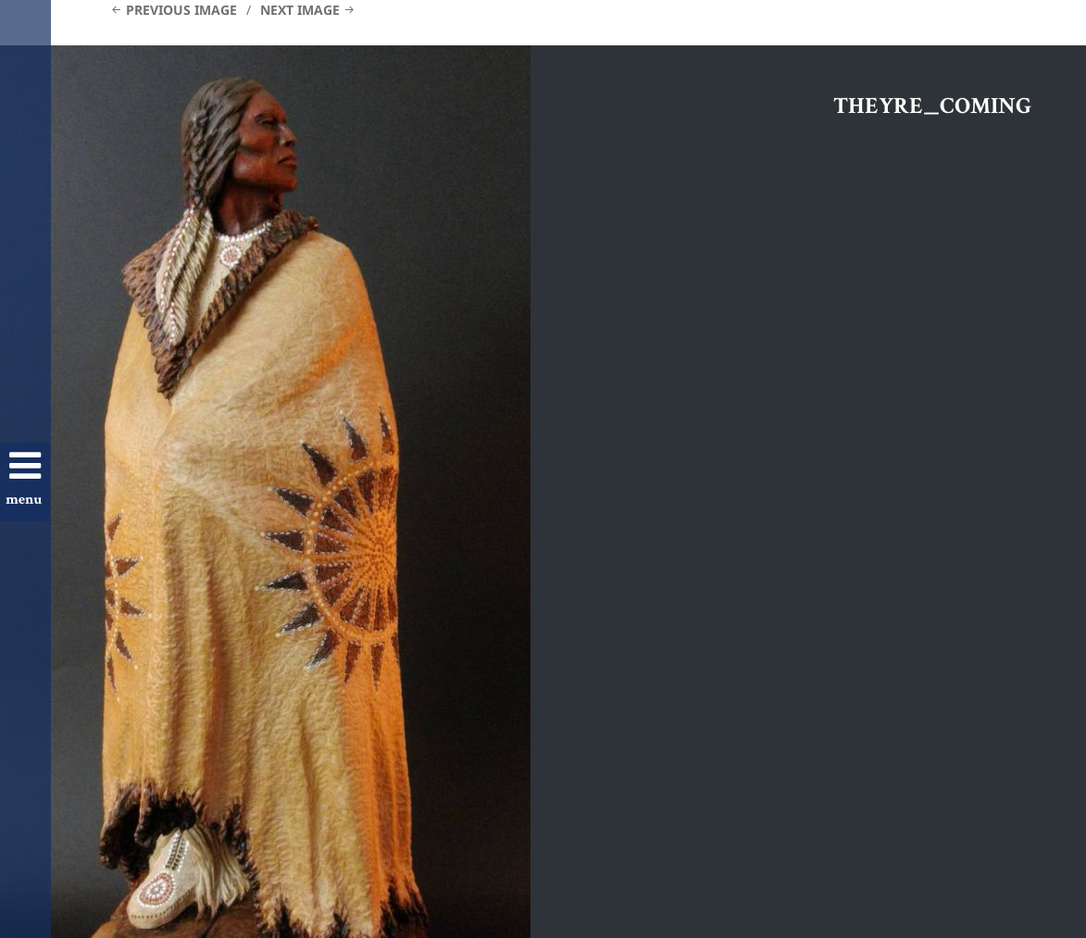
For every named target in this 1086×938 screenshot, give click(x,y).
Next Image (300, 10)
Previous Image (181, 10)
